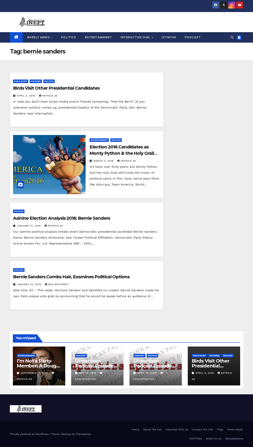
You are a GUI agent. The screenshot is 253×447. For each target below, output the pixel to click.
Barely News (39, 37)
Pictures (36, 81)
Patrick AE (48, 95)
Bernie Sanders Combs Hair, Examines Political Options (71, 276)
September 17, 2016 (35, 373)
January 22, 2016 (29, 284)
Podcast (193, 37)
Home (135, 429)
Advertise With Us (177, 429)
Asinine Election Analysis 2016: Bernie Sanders (61, 218)
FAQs (220, 429)
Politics (68, 37)
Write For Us (214, 438)
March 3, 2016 (103, 160)
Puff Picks (196, 438)
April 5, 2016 (26, 95)
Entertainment (98, 37)
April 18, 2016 (147, 373)
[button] (232, 37)
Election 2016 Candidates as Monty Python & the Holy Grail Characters (122, 153)
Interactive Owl (136, 37)
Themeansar (83, 434)
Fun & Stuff (20, 81)
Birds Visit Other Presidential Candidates (56, 88)
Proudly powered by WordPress (30, 434)
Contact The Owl (202, 429)
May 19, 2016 (88, 373)
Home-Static (235, 429)
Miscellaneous (234, 438)
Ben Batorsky (56, 284)
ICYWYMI (169, 37)
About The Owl (152, 429)
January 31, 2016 (29, 225)
